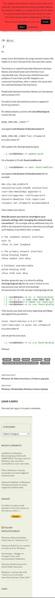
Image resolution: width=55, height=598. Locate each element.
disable (7, 353)
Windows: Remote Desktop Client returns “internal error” (15, 532)
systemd (45, 356)
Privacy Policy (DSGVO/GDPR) (13, 594)
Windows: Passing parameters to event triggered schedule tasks (14, 466)
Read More (32, 27)
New (47, 353)
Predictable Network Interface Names (21, 356)
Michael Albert (22, 31)
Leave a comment (35, 31)
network (37, 353)
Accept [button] (46, 22)
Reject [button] (22, 27)
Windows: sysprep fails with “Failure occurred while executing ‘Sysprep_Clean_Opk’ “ (16, 568)
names (26, 353)
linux (17, 353)
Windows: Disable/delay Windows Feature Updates (27, 380)
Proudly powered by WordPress (39, 594)
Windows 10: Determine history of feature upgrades (27, 370)
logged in (17, 401)
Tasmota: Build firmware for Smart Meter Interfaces (14, 558)
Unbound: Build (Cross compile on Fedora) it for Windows (15, 540)
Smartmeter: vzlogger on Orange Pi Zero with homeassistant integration (13, 549)
